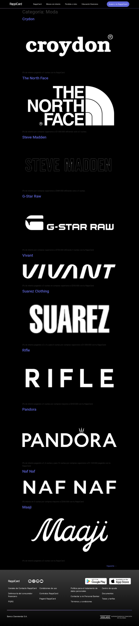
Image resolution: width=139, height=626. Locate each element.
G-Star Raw (31, 196)
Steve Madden (34, 137)
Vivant (27, 255)
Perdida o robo (71, 4)
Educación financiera (90, 4)
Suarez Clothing (35, 291)
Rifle (26, 350)
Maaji (27, 507)
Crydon (28, 19)
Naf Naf (28, 471)
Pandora (29, 409)
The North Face (35, 78)
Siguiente (112, 566)
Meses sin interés (53, 4)
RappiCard (37, 4)
